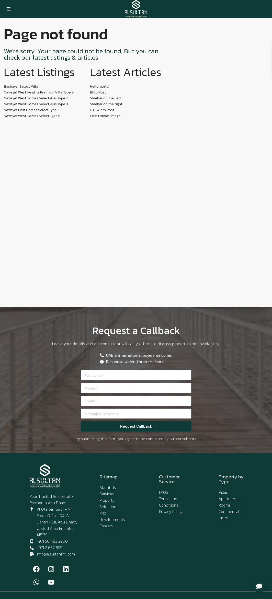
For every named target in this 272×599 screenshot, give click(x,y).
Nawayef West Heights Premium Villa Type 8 (39, 92)
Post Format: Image (105, 116)
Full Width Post (102, 110)
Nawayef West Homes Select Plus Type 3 (36, 104)
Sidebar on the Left (105, 98)
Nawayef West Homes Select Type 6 (32, 116)
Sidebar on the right (106, 104)
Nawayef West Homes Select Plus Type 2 (36, 98)
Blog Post (98, 92)
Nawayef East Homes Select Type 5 (32, 110)
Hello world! (99, 86)
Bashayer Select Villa (21, 86)
